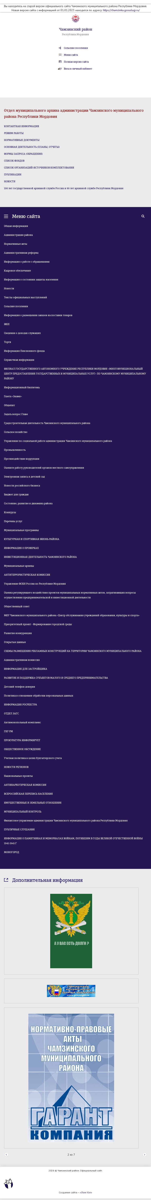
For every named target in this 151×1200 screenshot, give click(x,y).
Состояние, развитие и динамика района (28, 503)
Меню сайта (71, 55)
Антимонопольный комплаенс (22, 722)
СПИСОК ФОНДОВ (14, 160)
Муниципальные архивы (19, 566)
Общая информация (16, 226)
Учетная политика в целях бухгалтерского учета (33, 758)
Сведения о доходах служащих (22, 333)
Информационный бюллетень (22, 387)
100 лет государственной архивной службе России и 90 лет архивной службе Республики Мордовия (63, 188)
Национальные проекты (18, 776)
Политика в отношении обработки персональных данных (38, 695)
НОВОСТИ (9, 181)
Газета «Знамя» (13, 396)
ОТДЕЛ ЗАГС (11, 713)
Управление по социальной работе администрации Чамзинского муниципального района (58, 441)
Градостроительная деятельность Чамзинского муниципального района (47, 423)
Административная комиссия (22, 660)
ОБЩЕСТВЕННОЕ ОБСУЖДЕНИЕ (22, 749)
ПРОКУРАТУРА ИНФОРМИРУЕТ (22, 740)
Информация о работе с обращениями (27, 261)
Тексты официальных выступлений (25, 297)
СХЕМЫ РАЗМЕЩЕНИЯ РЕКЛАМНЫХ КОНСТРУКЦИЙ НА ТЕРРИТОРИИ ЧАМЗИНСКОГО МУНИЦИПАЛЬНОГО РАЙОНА (73, 651)
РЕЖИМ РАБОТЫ (14, 133)
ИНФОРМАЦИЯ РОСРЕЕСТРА (20, 704)
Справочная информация (19, 359)
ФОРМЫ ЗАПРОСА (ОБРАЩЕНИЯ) (23, 153)
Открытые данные (15, 642)
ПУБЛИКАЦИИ (12, 174)
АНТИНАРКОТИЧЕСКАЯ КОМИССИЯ (25, 785)
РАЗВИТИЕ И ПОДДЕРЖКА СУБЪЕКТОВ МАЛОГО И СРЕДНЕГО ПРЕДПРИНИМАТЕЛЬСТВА (56, 677)
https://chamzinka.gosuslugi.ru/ (121, 10)
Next (144, 1155)
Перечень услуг (13, 521)
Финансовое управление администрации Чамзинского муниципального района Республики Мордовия (66, 820)
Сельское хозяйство (15, 432)
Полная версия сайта (76, 61)
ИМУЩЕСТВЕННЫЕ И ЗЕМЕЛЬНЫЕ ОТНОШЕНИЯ (32, 802)
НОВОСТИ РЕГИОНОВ (16, 767)
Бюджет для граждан (16, 494)
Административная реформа (21, 252)
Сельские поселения (76, 48)
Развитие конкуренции (18, 633)
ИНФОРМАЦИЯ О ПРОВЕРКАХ (21, 548)
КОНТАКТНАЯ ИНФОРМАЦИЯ (21, 126)
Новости (9, 288)
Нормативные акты (15, 244)
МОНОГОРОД (11, 852)
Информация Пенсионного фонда (24, 351)
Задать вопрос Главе (16, 414)
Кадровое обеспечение (17, 270)
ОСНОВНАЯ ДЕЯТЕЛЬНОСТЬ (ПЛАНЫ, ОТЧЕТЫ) (32, 147)
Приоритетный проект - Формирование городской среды (38, 624)
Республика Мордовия (75, 34)
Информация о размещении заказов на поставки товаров (38, 315)
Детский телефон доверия (19, 686)
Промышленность (15, 450)
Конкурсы (10, 512)
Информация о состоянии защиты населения (31, 279)
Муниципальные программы (21, 530)
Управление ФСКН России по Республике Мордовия (35, 583)
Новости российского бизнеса (22, 485)
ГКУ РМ (8, 731)
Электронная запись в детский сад (24, 476)
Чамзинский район (75, 29)
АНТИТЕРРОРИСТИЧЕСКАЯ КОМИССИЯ (27, 574)
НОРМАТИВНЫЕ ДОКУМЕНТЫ (22, 140)
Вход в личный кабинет (78, 68)
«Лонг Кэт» (86, 1192)
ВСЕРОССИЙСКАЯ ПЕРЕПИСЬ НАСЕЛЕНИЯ (28, 793)
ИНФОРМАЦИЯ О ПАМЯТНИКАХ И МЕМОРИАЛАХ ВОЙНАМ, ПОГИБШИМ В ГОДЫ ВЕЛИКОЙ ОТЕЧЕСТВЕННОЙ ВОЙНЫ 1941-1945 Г (73, 841)
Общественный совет (16, 606)
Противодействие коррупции (21, 458)
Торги (7, 342)
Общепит (9, 405)
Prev (6, 1155)
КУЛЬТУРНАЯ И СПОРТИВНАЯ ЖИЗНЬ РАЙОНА (31, 539)
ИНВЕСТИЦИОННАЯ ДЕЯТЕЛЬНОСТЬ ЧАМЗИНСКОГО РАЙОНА (40, 557)
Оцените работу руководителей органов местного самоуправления (44, 467)
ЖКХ (6, 324)
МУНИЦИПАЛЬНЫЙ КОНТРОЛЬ (22, 811)
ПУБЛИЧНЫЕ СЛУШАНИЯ (19, 829)
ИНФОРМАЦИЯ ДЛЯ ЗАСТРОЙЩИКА (25, 669)
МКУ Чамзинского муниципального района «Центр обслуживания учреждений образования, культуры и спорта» (72, 615)
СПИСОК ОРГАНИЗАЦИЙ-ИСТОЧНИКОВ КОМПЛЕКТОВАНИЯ (39, 167)
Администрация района (18, 235)
